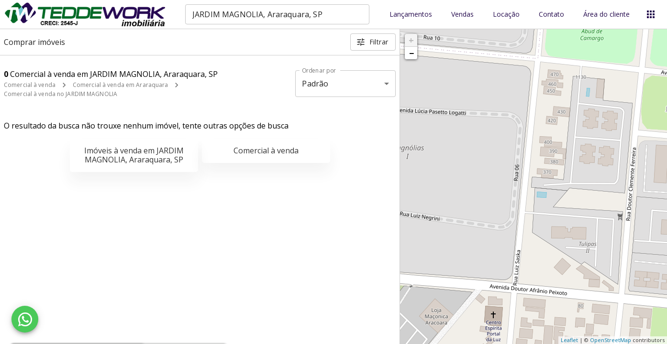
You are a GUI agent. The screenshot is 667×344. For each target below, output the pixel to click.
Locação (506, 15)
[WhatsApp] (24, 319)
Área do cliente (606, 15)
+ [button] (411, 40)
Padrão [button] (315, 83)
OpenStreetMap (610, 340)
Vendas (462, 15)
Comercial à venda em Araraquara (120, 85)
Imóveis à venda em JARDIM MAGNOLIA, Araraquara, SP (134, 155)
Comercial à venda (30, 85)
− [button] (411, 53)
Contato (551, 15)
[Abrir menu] (650, 14)
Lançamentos (410, 15)
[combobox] (277, 14)
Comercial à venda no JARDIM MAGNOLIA (60, 94)
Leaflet (569, 340)
